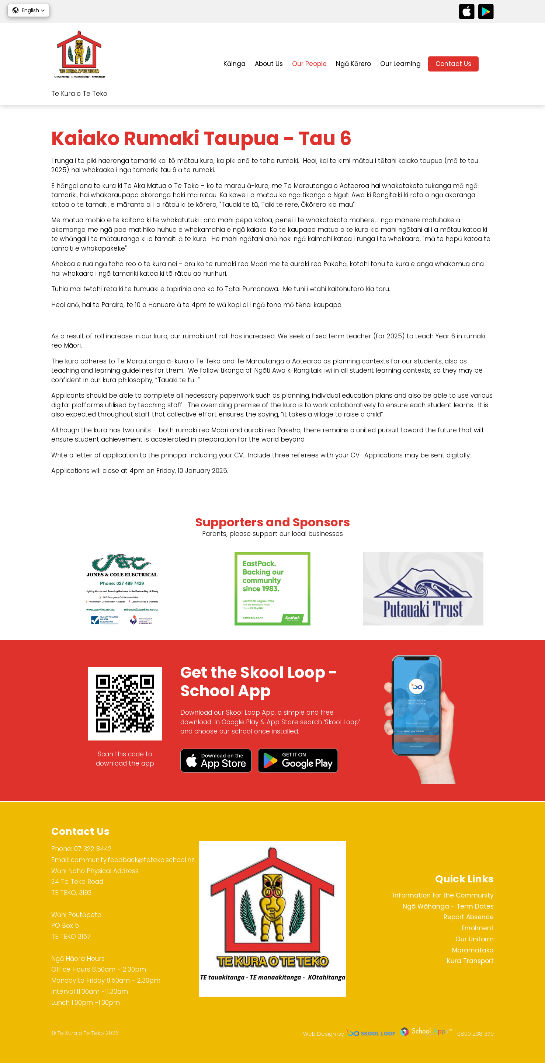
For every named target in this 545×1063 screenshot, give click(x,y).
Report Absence (469, 917)
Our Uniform (474, 939)
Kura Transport (470, 960)
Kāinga (234, 63)
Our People (309, 63)
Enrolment (478, 928)
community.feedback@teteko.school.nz (132, 859)
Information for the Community (443, 895)
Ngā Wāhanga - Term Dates (448, 906)
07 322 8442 (93, 848)
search (490, 64)
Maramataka (473, 950)
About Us (269, 63)
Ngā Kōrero (353, 63)
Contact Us (453, 63)
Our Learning (400, 63)
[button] (28, 10)
